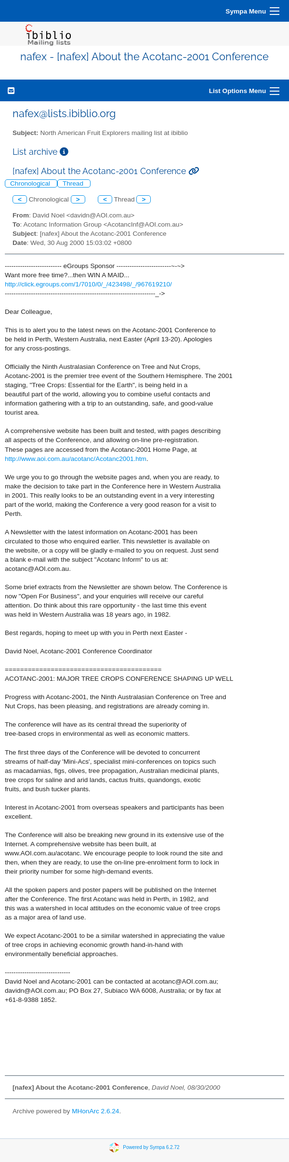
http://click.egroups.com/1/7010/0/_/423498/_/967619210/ (88, 284)
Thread (74, 183)
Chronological (31, 183)
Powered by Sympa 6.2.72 (151, 1147)
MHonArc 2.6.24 (95, 1111)
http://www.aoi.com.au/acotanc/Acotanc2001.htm (75, 458)
